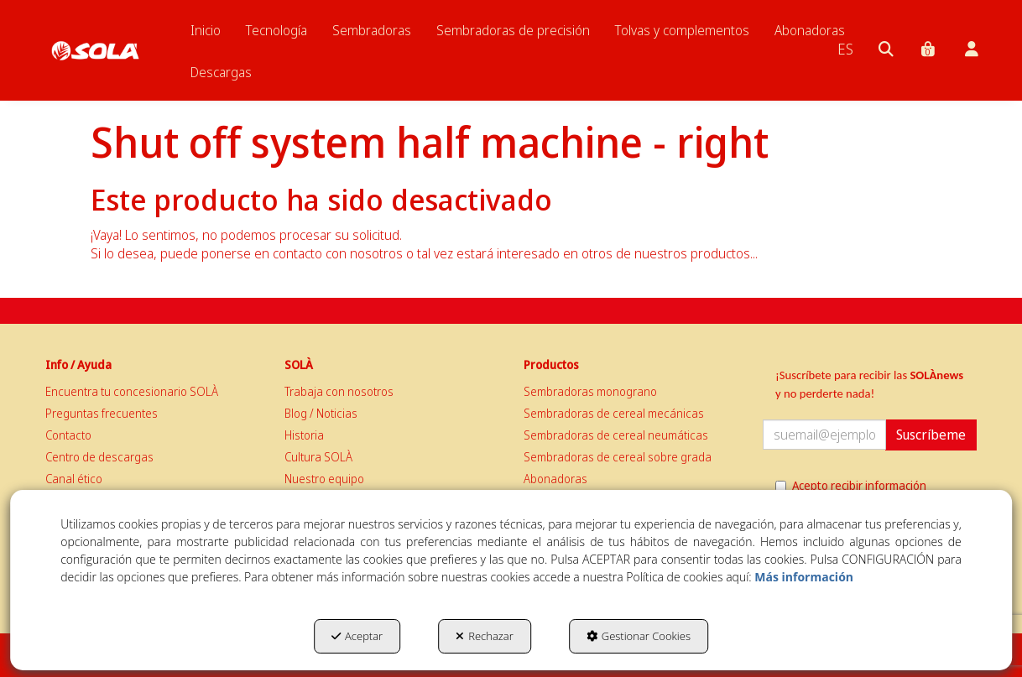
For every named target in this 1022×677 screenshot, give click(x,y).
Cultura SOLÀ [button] (318, 457)
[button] (95, 33)
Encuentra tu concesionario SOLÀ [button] (131, 391)
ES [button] (845, 49)
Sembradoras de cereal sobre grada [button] (618, 457)
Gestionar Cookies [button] (639, 635)
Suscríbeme (931, 434)
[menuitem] (205, 30)
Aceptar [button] (357, 635)
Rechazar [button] (485, 635)
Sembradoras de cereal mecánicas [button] (614, 413)
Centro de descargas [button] (99, 457)
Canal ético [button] (73, 479)
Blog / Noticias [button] (320, 413)
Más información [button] (803, 577)
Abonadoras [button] (555, 479)
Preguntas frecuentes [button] (101, 413)
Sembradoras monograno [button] (590, 391)
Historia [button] (304, 435)
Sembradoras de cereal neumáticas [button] (616, 435)
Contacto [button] (68, 435)
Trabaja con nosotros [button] (339, 391)
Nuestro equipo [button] (324, 479)
